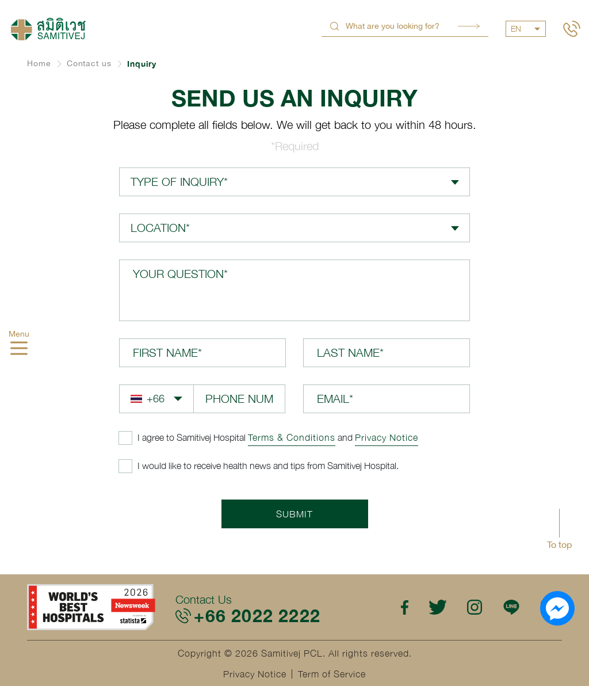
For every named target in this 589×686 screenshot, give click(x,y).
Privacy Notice (386, 437)
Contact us (89, 63)
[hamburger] (19, 350)
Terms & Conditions (291, 437)
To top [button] (559, 544)
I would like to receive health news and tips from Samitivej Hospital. (268, 465)
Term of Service (332, 674)
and (277, 437)
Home (39, 63)
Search (469, 26)
